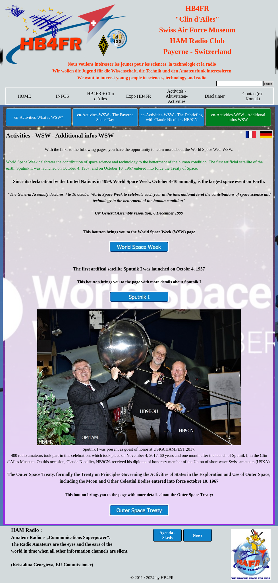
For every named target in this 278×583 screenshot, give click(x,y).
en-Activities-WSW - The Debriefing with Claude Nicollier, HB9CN (172, 117)
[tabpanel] (142, 71)
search (268, 83)
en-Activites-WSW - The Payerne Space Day (105, 117)
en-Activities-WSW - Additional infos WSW (238, 117)
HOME (24, 96)
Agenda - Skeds (167, 535)
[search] (239, 83)
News (197, 535)
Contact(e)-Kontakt (252, 96)
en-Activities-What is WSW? (38, 117)
